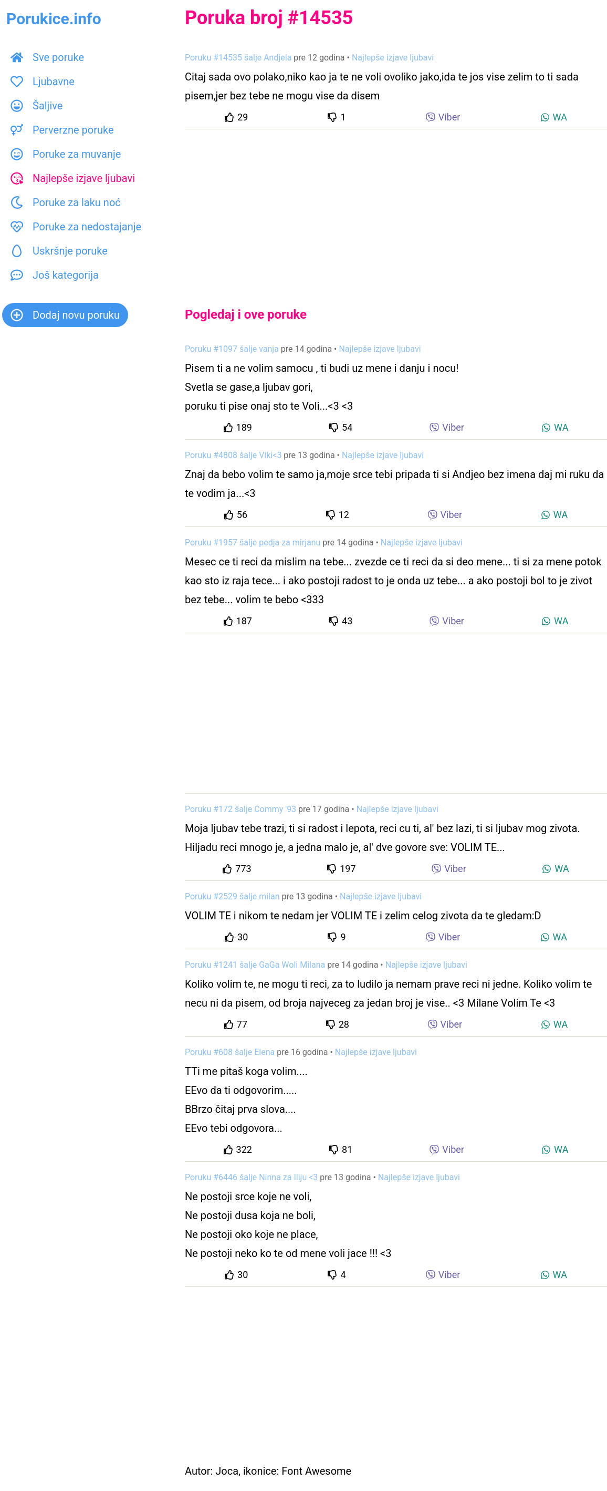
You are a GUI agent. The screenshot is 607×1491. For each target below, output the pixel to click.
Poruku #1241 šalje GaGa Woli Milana (255, 965)
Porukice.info (53, 18)
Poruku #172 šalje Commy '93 (240, 809)
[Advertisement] (396, 209)
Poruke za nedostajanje (76, 226)
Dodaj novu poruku (65, 315)
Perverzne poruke (62, 130)
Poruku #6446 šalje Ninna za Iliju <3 (251, 1177)
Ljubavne (43, 81)
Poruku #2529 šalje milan (232, 896)
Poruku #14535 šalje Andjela (238, 58)
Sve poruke (47, 57)
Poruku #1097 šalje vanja (232, 349)
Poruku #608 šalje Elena (230, 1052)
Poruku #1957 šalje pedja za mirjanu (252, 542)
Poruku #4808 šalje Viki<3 (233, 455)
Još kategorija (55, 275)
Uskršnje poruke (59, 251)
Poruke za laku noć (66, 202)
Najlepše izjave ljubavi (73, 178)
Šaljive (36, 105)
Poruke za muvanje (66, 154)
